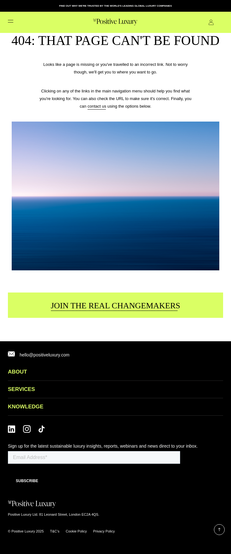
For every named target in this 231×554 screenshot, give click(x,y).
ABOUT (17, 372)
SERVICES (21, 389)
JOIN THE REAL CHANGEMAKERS (115, 305)
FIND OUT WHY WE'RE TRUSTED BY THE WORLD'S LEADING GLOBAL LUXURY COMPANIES (115, 5)
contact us (97, 106)
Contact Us (220, 22)
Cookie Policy (76, 531)
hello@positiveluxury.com (45, 354)
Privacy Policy (104, 531)
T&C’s (54, 531)
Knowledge (25, 407)
